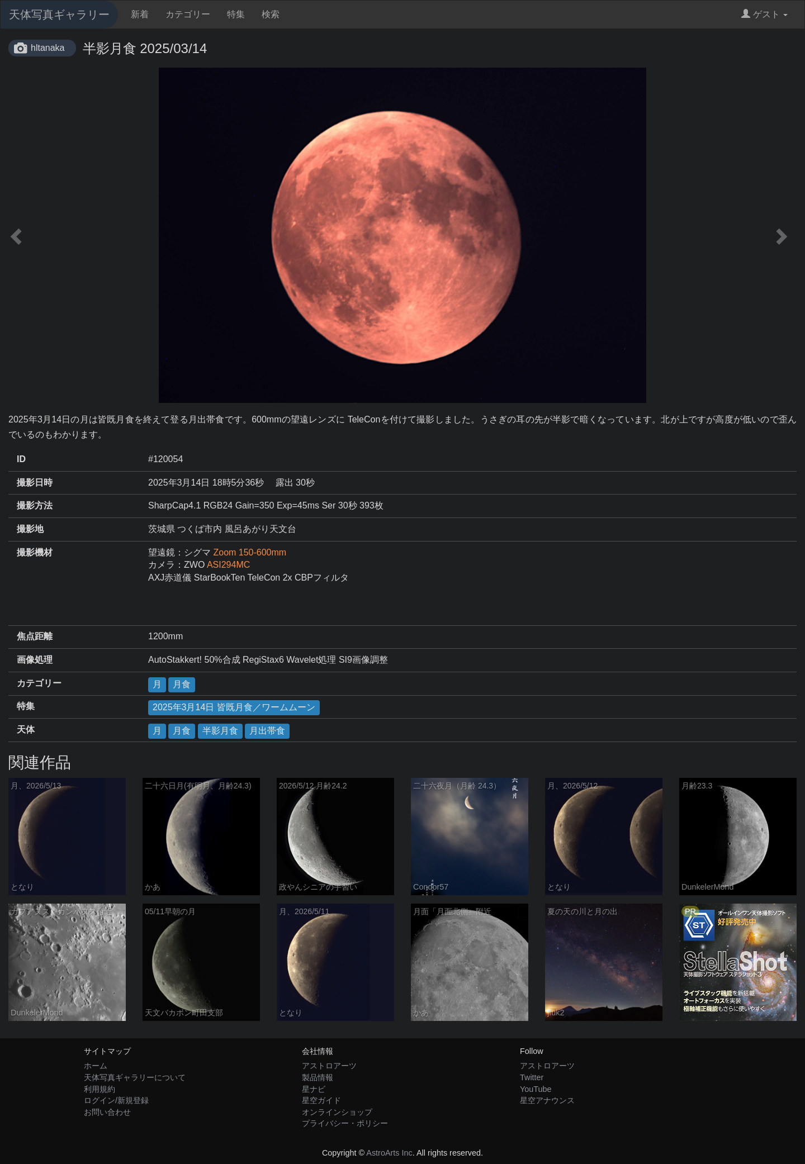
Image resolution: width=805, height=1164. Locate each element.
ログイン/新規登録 (116, 1100)
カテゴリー (187, 14)
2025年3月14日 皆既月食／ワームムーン (234, 707)
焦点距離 (35, 636)
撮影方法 (35, 505)
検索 (271, 14)
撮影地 (30, 529)
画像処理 (35, 659)
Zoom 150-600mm (249, 552)
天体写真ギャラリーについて (135, 1077)
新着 (140, 14)
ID (21, 459)
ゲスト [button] (764, 14)
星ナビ (313, 1089)
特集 (236, 14)
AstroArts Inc (389, 1152)
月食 (182, 684)
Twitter (531, 1077)
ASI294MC (228, 564)
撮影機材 (35, 552)
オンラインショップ (337, 1112)
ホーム (95, 1065)
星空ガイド (321, 1100)
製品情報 (317, 1077)
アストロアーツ (329, 1065)
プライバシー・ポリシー (345, 1123)
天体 (26, 729)
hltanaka (48, 48)
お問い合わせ (107, 1112)
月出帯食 (267, 730)
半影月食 (220, 730)
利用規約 (99, 1089)
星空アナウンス (547, 1100)
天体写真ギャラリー (59, 14)
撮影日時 (35, 482)
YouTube (536, 1089)
